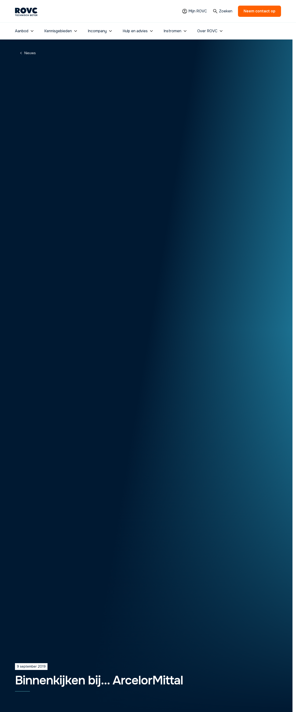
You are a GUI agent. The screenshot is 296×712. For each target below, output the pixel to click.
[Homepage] (26, 11)
